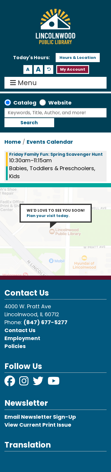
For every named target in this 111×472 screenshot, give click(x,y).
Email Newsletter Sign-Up (40, 416)
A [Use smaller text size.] (28, 69)
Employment (22, 338)
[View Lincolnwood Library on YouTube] (54, 383)
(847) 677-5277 (45, 322)
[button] (31, 57)
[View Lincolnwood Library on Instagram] (24, 383)
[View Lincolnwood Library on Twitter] (39, 383)
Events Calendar (50, 141)
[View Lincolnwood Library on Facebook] (10, 383)
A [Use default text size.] (49, 69)
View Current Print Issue (37, 424)
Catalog (24, 102)
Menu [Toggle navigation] (24, 82)
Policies (15, 346)
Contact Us (20, 330)
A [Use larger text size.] (38, 69)
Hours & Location (77, 57)
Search (29, 122)
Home (12, 141)
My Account (72, 69)
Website (60, 102)
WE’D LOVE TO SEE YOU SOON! (56, 213)
